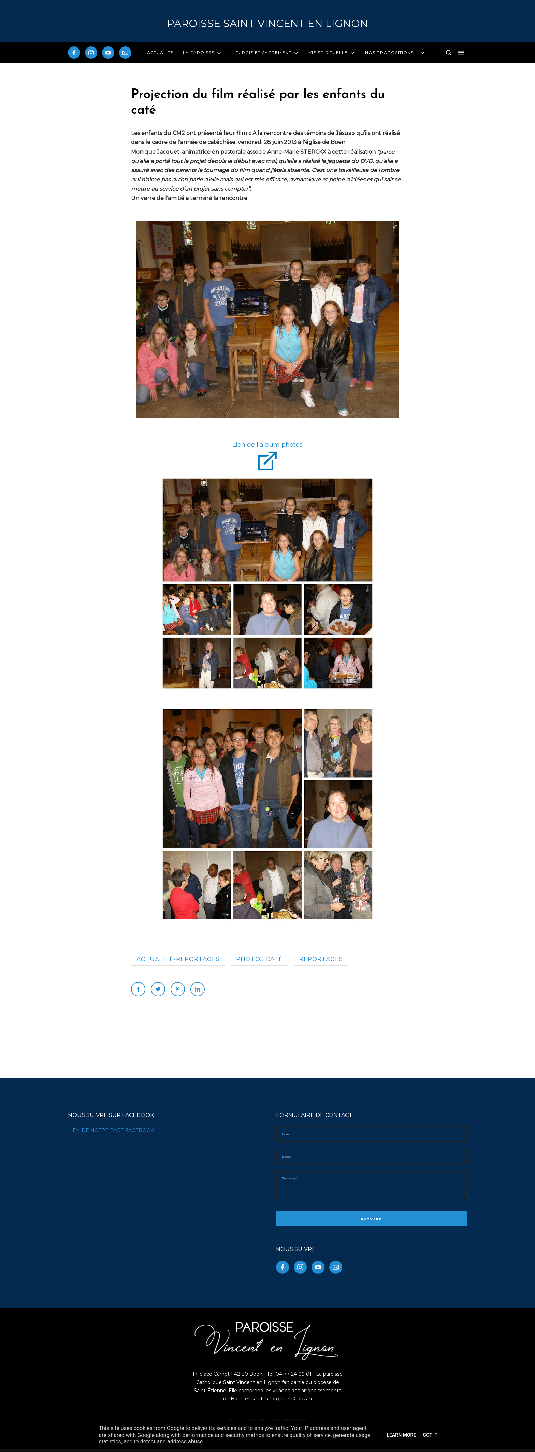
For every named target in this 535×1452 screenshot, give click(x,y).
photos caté (259, 959)
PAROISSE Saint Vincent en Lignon (267, 23)
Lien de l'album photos (267, 444)
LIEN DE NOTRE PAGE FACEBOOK (111, 1130)
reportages (321, 959)
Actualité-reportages (178, 959)
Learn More (401, 1435)
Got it (430, 1435)
